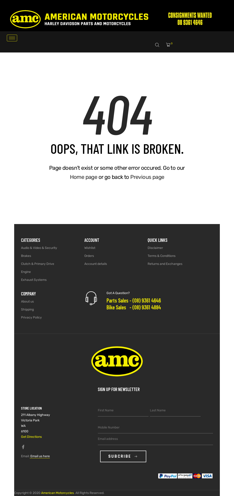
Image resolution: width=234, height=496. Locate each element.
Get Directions (31, 437)
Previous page (147, 177)
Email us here (40, 456)
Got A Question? (118, 293)
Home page (83, 177)
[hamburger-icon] (12, 38)
